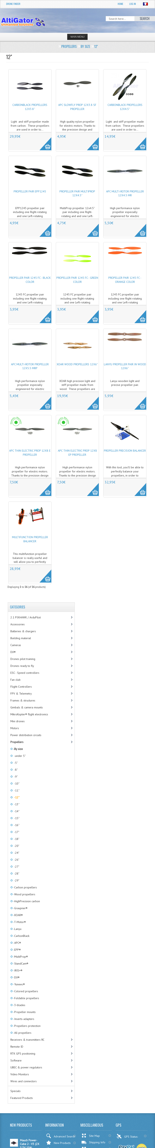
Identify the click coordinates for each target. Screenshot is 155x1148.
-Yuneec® (19, 984)
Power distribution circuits (25, 735)
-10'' (16, 783)
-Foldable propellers (26, 998)
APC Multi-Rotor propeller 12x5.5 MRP (30, 366)
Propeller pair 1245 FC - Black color (30, 280)
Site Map (90, 1135)
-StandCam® (20, 963)
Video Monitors (19, 1074)
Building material (20, 638)
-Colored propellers (25, 991)
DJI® (13, 652)
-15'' (16, 818)
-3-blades (19, 1005)
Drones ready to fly (22, 666)
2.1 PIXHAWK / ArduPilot (25, 617)
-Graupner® (20, 908)
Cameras (15, 645)
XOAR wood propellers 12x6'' (77, 364)
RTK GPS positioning (22, 1053)
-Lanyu (17, 929)
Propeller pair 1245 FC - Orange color (124, 280)
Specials (15, 1091)
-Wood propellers (24, 894)
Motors (14, 728)
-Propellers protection (27, 1026)
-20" (16, 846)
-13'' (16, 804)
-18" (16, 839)
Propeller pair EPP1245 (30, 191)
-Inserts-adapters (23, 1019)
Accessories (17, 624)
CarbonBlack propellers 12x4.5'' (125, 107)
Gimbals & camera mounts (26, 707)
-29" (16, 880)
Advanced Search (60, 1136)
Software (16, 1060)
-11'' (16, 790)
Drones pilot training (22, 659)
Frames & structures (22, 700)
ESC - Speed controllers (24, 673)
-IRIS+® (17, 970)
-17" (16, 832)
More (43, 141)
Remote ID (16, 1046)
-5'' (15, 763)
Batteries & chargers (23, 631)
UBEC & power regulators (26, 1067)
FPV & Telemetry (21, 693)
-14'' (16, 811)
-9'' (15, 776)
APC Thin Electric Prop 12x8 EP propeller (77, 453)
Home (120, 3)
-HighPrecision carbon (26, 901)
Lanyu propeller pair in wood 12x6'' (125, 366)
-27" (16, 866)
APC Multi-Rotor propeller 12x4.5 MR (125, 193)
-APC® (17, 943)
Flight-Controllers (21, 686)
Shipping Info (93, 1142)
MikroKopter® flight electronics (29, 714)
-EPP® (17, 950)
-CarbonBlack (21, 936)
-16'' (16, 825)
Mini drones (17, 721)
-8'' (15, 770)
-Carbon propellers (25, 887)
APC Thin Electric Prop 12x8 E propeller (30, 453)
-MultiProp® (20, 956)
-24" (16, 853)
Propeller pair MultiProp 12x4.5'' (77, 193)
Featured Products (21, 1098)
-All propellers (22, 1033)
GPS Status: (128, 1136)
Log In (132, 3)
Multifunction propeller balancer (30, 539)
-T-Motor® (19, 922)
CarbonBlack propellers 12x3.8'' (29, 107)
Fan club (15, 680)
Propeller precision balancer (125, 450)
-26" (16, 860)
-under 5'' (19, 756)
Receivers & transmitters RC (27, 1040)
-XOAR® (18, 915)
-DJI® (16, 977)
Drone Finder (13, 3)
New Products (58, 1142)
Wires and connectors (23, 1081)
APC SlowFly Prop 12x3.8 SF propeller (77, 107)
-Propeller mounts (24, 1012)
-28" (16, 873)
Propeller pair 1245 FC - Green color (77, 280)
